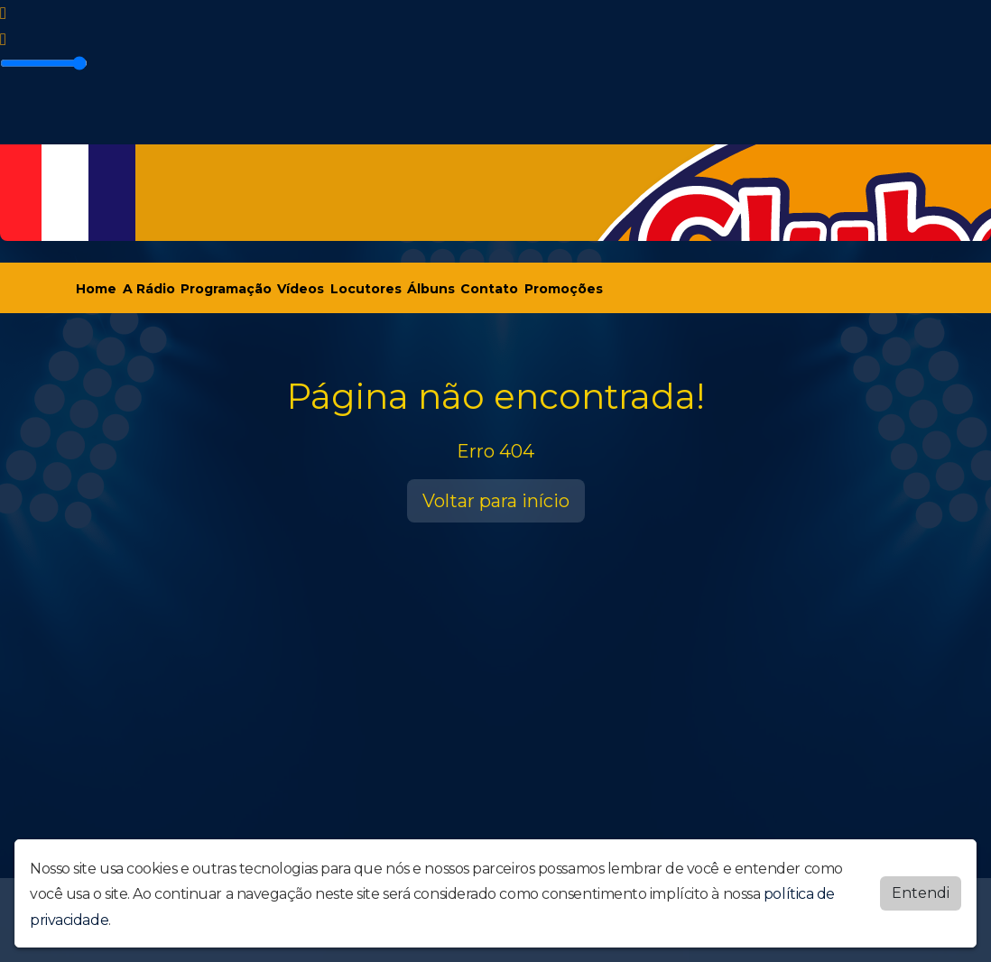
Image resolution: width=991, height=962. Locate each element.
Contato (489, 289)
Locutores (366, 289)
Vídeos (300, 289)
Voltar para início (496, 501)
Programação (226, 289)
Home (96, 289)
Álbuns (431, 289)
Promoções (563, 289)
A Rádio (149, 289)
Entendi (920, 893)
